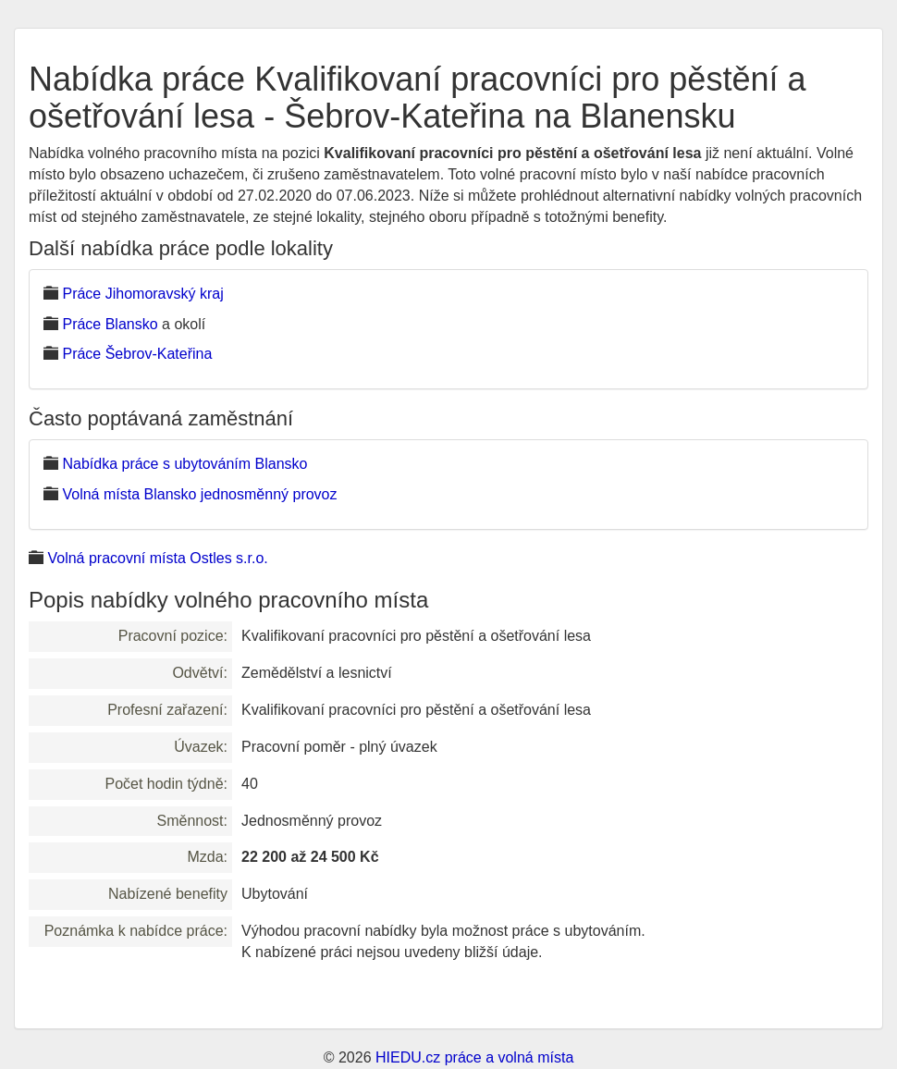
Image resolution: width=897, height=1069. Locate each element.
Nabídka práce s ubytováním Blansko (184, 464)
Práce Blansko (109, 324)
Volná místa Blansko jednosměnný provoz (199, 494)
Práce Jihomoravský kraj (142, 293)
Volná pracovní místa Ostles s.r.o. (157, 558)
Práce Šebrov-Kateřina (137, 354)
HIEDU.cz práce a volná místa (474, 1057)
